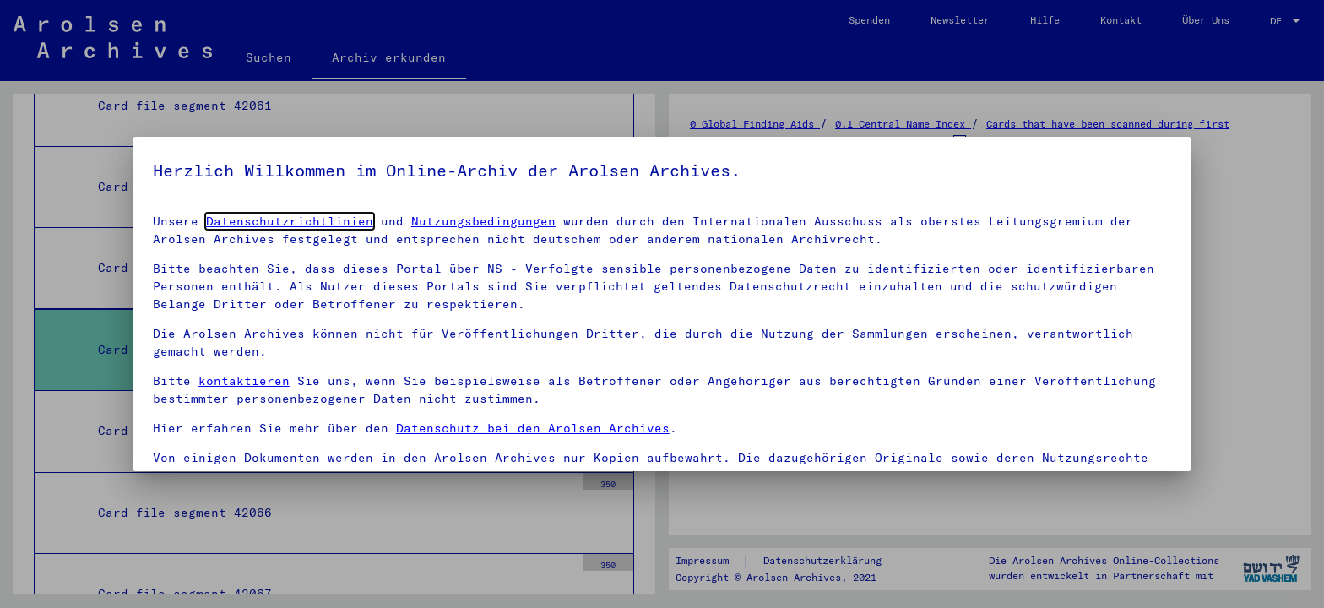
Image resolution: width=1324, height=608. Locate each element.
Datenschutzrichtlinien (289, 221)
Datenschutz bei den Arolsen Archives (533, 428)
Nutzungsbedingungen (483, 221)
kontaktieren (244, 380)
